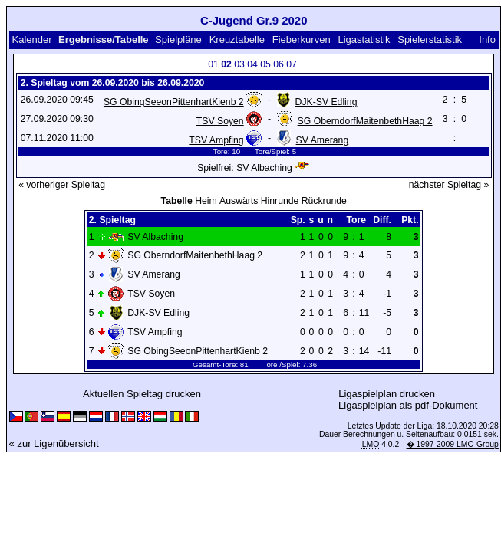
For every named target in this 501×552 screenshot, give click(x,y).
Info (487, 39)
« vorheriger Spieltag (61, 184)
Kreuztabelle (237, 39)
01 (213, 64)
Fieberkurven (301, 39)
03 (239, 64)
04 (252, 64)
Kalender (31, 39)
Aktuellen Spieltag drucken (142, 393)
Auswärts (238, 201)
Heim (206, 201)
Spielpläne (178, 39)
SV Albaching (264, 168)
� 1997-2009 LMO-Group (453, 444)
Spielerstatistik (429, 39)
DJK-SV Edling (326, 102)
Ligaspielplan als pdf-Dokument (407, 405)
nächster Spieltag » (449, 184)
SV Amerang (322, 140)
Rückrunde (324, 201)
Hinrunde (280, 201)
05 (265, 64)
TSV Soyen (220, 121)
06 (278, 64)
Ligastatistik (364, 39)
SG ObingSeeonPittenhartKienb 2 (174, 102)
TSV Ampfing (216, 140)
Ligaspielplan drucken (386, 393)
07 (291, 64)
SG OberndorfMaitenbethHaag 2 (365, 121)
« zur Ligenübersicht (54, 443)
